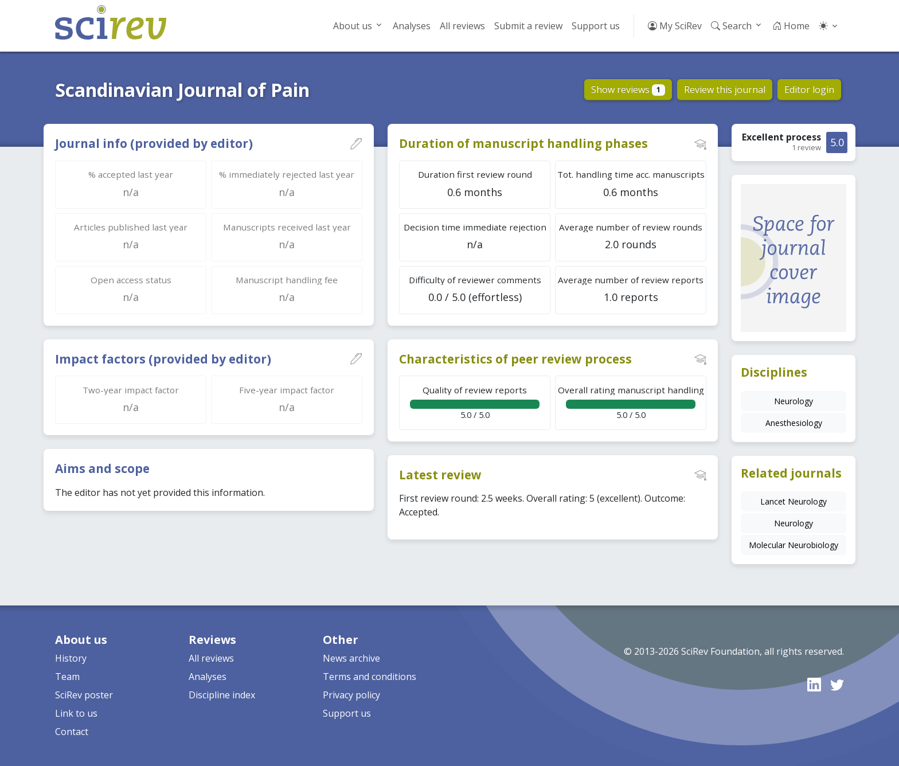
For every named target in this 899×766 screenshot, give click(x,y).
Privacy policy (351, 695)
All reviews (462, 25)
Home (791, 25)
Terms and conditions (369, 676)
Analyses (412, 25)
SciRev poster (84, 695)
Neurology (793, 401)
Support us (596, 25)
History (71, 658)
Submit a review (528, 25)
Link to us (76, 713)
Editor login (809, 89)
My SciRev (675, 25)
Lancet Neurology (793, 501)
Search (731, 25)
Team (67, 676)
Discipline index (222, 695)
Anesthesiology (793, 422)
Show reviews (628, 89)
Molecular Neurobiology (793, 545)
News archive (351, 658)
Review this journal (724, 89)
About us (352, 25)
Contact (71, 731)
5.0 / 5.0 (475, 402)
